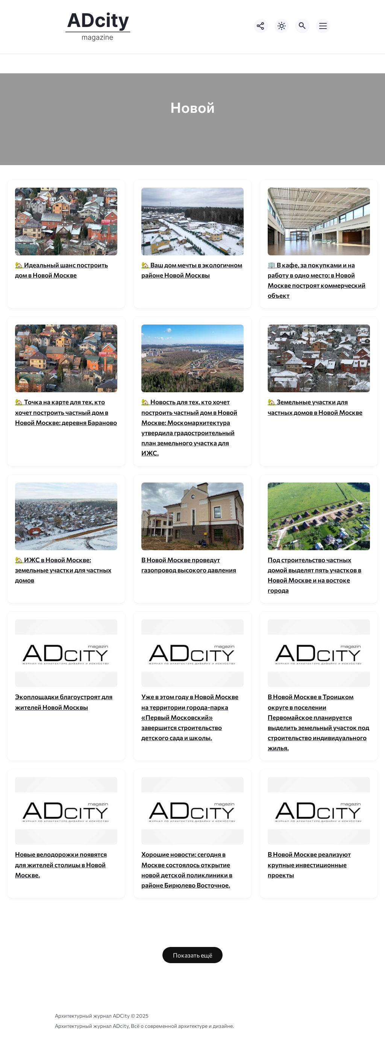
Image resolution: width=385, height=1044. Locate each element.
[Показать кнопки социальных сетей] (261, 26)
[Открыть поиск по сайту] (302, 26)
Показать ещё (192, 955)
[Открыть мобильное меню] (323, 26)
